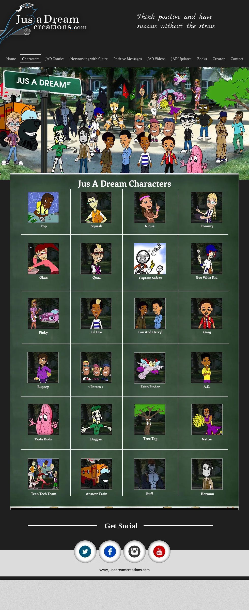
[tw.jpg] (85, 551)
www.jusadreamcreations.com (124, 570)
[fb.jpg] (110, 551)
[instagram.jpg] (134, 551)
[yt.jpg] (159, 551)
